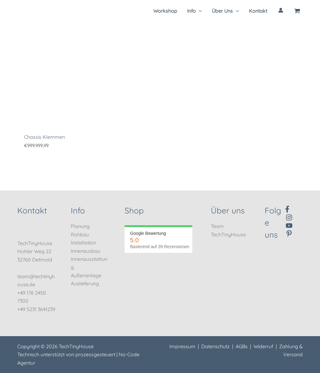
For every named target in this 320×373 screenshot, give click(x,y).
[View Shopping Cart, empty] (297, 10)
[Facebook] (287, 209)
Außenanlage (86, 275)
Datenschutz (215, 346)
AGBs (242, 346)
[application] (199, 11)
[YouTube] (289, 225)
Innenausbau (85, 251)
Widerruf (263, 346)
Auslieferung (85, 283)
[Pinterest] (289, 233)
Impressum (182, 346)
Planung (80, 226)
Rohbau (80, 234)
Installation (83, 242)
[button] (194, 11)
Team (217, 226)
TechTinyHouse (228, 234)
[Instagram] (289, 217)
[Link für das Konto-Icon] (280, 10)
